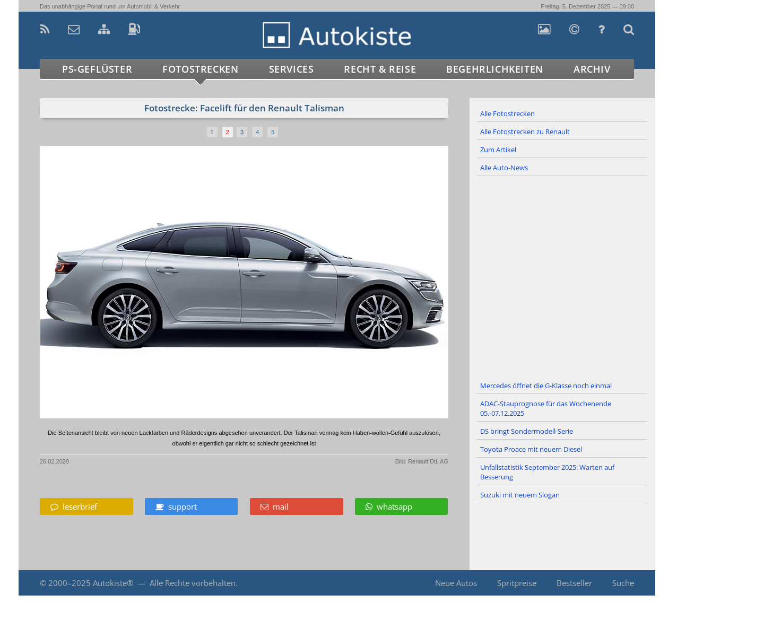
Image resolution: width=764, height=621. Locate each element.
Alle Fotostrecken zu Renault (525, 131)
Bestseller (574, 583)
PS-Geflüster (97, 69)
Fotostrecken (200, 69)
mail (275, 506)
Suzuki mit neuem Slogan (520, 495)
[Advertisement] (562, 277)
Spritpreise (516, 583)
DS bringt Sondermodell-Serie (526, 431)
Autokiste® (113, 583)
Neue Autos (456, 583)
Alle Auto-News (504, 167)
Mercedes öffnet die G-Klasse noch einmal (546, 385)
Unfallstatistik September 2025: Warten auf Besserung (547, 472)
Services (291, 69)
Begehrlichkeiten (494, 69)
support (176, 506)
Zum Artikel (498, 149)
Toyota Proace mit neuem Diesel (531, 449)
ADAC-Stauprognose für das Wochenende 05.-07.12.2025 (545, 408)
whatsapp (389, 506)
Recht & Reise (380, 69)
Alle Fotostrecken (507, 113)
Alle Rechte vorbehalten (193, 583)
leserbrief (73, 506)
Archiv (592, 69)
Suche (623, 583)
